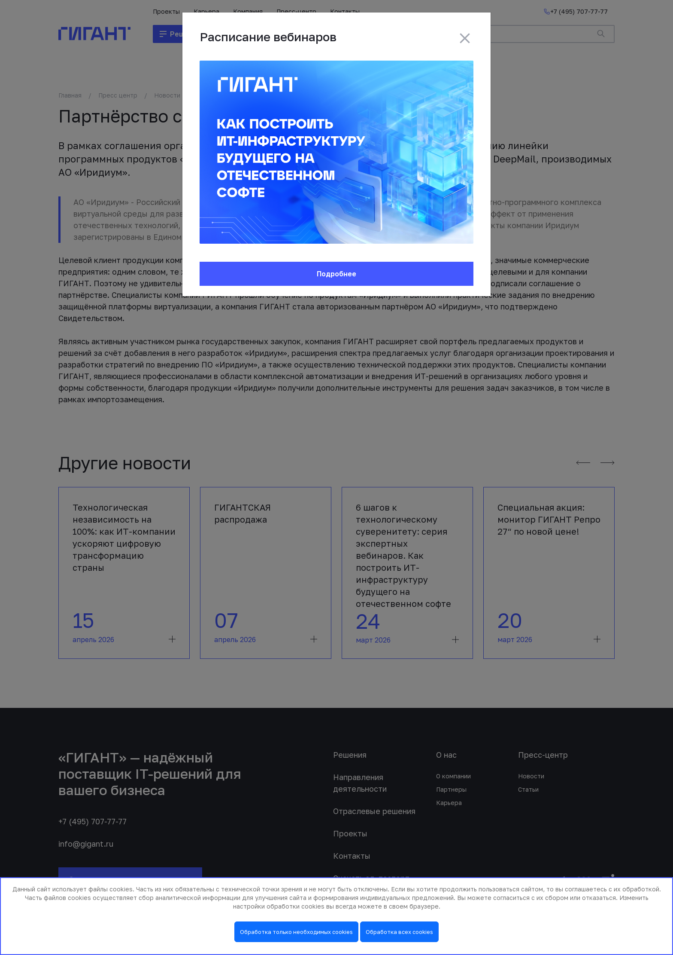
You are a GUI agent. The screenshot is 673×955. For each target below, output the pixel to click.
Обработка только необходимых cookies (296, 931)
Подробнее (336, 273)
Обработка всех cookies (399, 931)
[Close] (464, 38)
